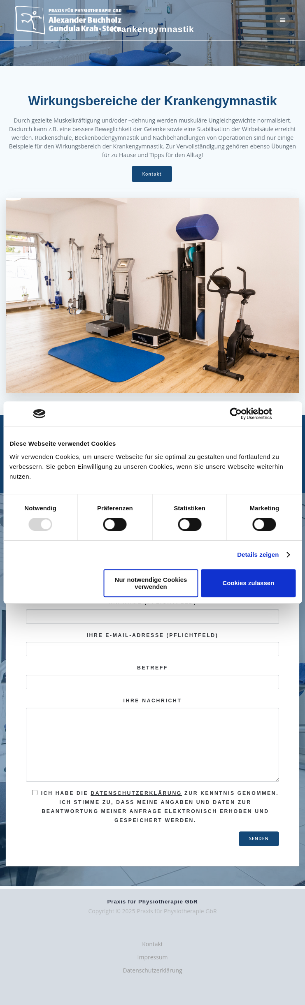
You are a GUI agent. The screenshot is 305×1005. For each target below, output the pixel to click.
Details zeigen (258, 554)
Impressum (152, 957)
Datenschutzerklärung (136, 793)
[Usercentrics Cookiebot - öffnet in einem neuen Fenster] (236, 414)
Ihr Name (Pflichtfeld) (152, 612)
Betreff (152, 677)
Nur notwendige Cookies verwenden (151, 583)
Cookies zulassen (248, 582)
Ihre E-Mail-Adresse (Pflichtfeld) (152, 644)
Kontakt (151, 174)
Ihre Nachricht (152, 740)
